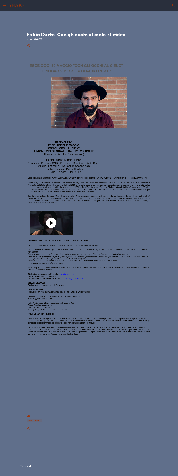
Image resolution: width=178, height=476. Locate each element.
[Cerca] (29, 5)
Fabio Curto (34, 421)
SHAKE (17, 5)
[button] (28, 45)
